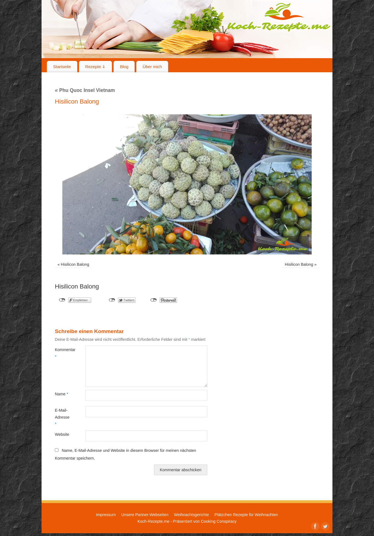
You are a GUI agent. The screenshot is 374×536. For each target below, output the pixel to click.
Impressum (106, 514)
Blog (124, 66)
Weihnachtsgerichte (191, 514)
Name (61, 394)
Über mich (152, 66)
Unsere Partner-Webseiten (144, 514)
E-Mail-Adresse (62, 417)
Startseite (62, 66)
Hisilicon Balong (75, 264)
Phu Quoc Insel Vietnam (85, 90)
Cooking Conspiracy (219, 521)
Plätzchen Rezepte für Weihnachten (246, 514)
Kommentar (62, 353)
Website (62, 434)
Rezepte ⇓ (95, 66)
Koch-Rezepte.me (278, 17)
